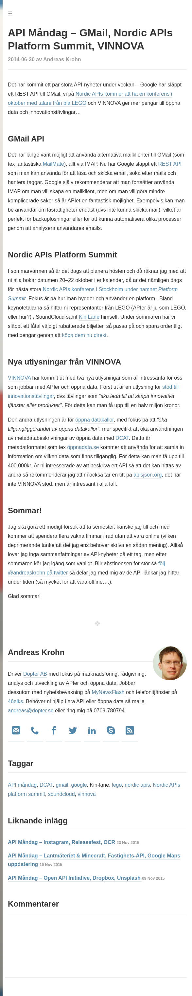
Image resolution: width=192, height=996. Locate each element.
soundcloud (61, 794)
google (79, 785)
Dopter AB (35, 674)
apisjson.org (147, 475)
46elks (15, 701)
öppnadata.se (83, 447)
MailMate (53, 164)
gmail (62, 785)
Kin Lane (89, 317)
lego (117, 785)
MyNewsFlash (108, 692)
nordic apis (137, 785)
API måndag (22, 785)
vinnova (87, 794)
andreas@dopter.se (31, 710)
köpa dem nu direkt (84, 335)
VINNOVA (19, 378)
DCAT (122, 438)
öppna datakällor (94, 420)
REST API (170, 164)
